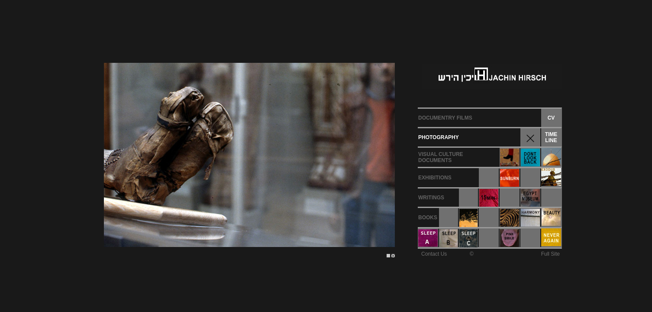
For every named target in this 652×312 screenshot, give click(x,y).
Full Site (550, 254)
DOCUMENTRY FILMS (445, 118)
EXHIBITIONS (435, 178)
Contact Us (434, 254)
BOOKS (427, 217)
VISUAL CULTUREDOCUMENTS (440, 157)
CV (551, 118)
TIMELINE (551, 137)
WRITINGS (431, 198)
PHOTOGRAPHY (438, 137)
